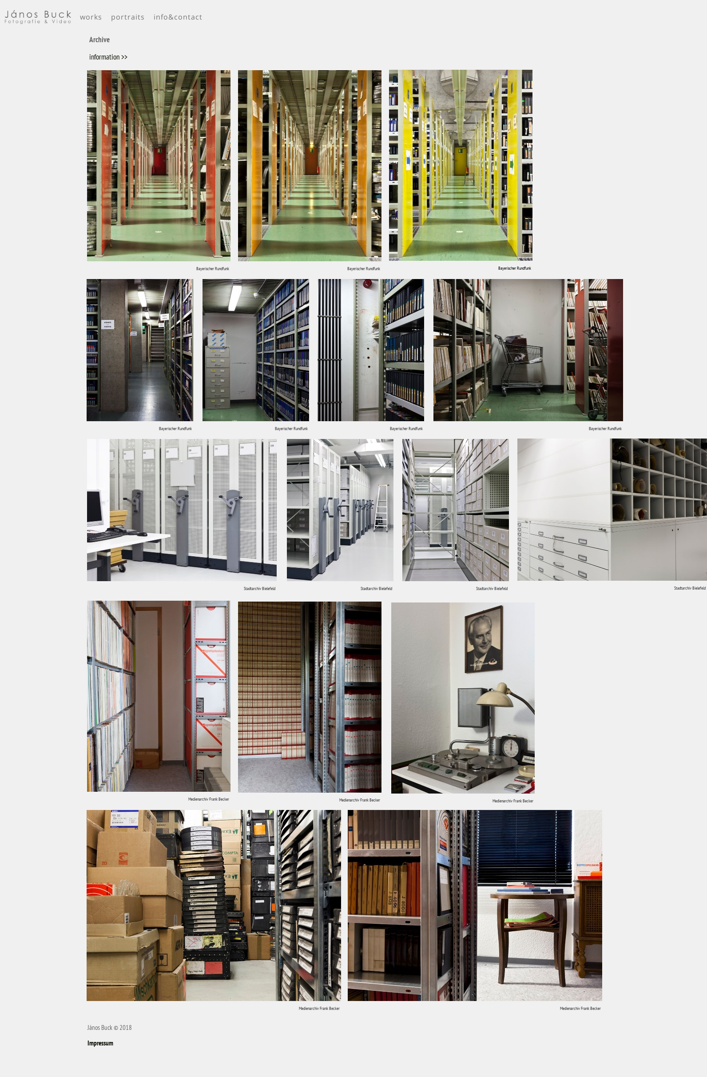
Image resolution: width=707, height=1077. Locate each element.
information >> (108, 57)
